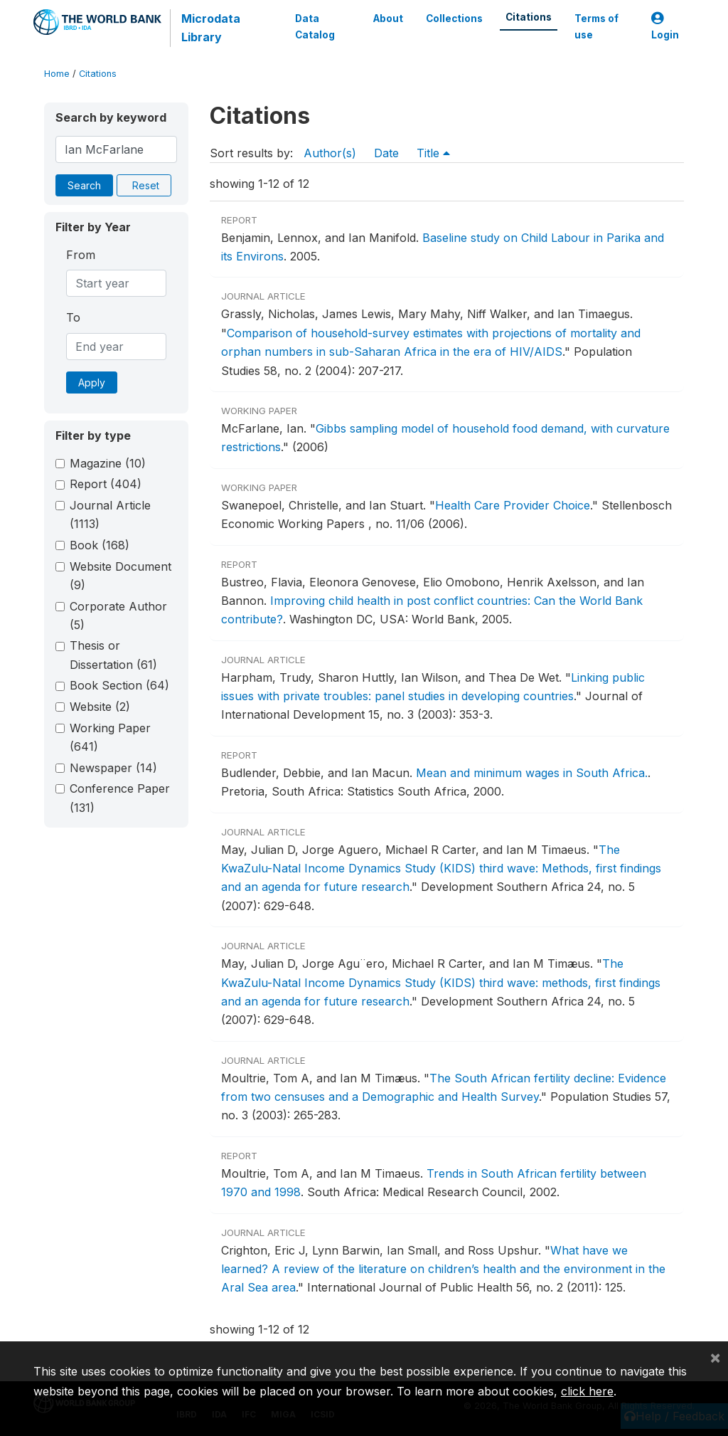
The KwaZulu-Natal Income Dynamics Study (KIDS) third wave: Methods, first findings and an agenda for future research (441, 868)
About (388, 18)
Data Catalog (315, 26)
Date (386, 153)
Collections (454, 18)
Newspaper (113, 768)
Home (57, 73)
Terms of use (596, 26)
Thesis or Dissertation (113, 654)
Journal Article (110, 514)
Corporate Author (118, 615)
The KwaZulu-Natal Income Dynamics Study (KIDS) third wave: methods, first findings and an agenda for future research (440, 982)
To (73, 317)
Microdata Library (210, 27)
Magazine (108, 463)
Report (105, 484)
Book (99, 545)
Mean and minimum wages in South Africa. (532, 773)
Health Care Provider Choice (512, 505)
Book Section (119, 685)
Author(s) (330, 153)
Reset (145, 185)
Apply (91, 382)
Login (665, 27)
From (80, 255)
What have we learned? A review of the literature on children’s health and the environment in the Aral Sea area (443, 1269)
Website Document (120, 575)
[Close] (715, 1357)
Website (100, 706)
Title (433, 153)
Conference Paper (120, 797)
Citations (528, 17)
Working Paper (110, 737)
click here (587, 1391)
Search (84, 185)
